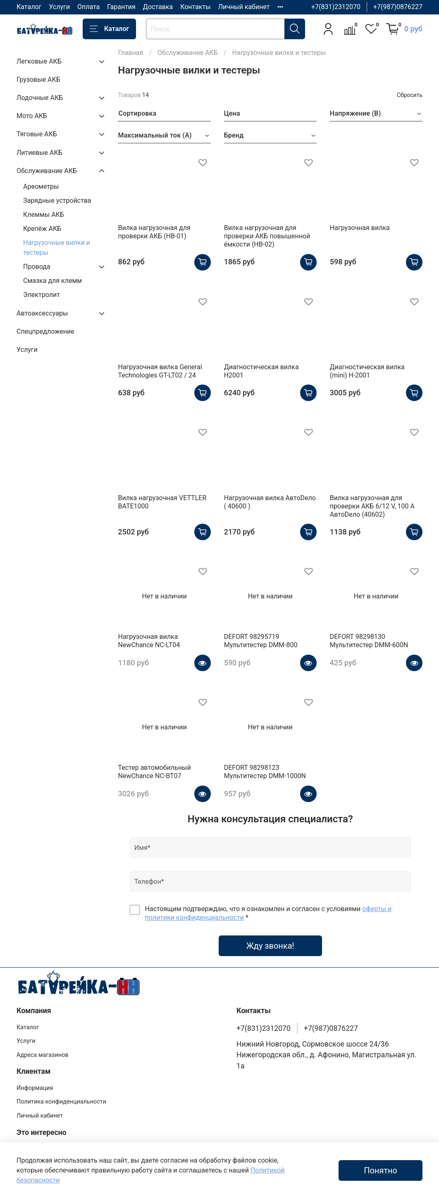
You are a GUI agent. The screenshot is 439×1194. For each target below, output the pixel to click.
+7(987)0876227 (397, 7)
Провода (36, 267)
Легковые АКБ (39, 61)
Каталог (29, 7)
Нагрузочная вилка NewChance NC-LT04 (149, 641)
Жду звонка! (270, 946)
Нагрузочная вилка (360, 228)
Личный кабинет (244, 7)
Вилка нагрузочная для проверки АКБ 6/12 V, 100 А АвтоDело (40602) (372, 506)
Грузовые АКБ (38, 79)
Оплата (88, 7)
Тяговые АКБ (37, 134)
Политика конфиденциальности (61, 1101)
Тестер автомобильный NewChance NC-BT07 (154, 772)
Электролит (41, 295)
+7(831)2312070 (335, 7)
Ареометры (41, 186)
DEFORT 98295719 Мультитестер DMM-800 (261, 641)
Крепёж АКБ (42, 229)
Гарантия (121, 7)
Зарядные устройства (57, 200)
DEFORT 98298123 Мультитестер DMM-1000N (265, 772)
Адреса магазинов (42, 1055)
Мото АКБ (32, 116)
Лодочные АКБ (40, 98)
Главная (130, 53)
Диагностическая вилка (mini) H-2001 (367, 371)
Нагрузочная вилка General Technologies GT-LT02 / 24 (160, 371)
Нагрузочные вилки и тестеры (56, 247)
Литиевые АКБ (39, 153)
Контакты (195, 7)
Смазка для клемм (52, 281)
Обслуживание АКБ (187, 53)
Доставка (158, 7)
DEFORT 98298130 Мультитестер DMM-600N (369, 641)
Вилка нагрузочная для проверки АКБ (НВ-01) (154, 232)
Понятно (380, 1170)
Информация (35, 1088)
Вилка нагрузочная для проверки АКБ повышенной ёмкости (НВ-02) (267, 236)
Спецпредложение (45, 331)
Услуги (59, 7)
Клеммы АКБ (43, 214)
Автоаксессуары (42, 313)
